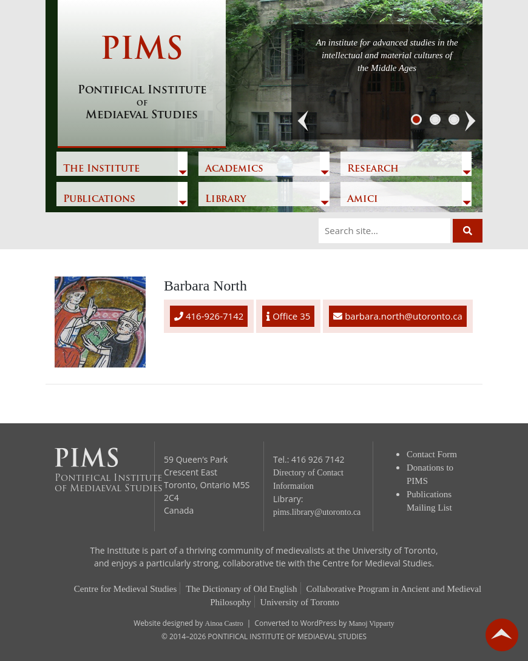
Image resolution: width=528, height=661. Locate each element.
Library (225, 199)
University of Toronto (299, 602)
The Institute (101, 169)
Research (373, 169)
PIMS (142, 79)
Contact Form (432, 454)
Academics (234, 169)
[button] (303, 121)
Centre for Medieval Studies (125, 589)
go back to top (502, 635)
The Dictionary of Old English (241, 589)
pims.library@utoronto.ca (316, 512)
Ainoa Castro (224, 623)
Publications (99, 199)
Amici (362, 199)
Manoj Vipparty (371, 623)
